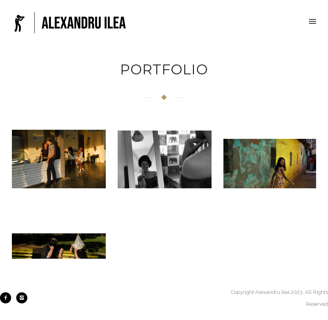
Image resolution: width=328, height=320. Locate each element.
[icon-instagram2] (21, 297)
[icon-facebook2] (7, 297)
